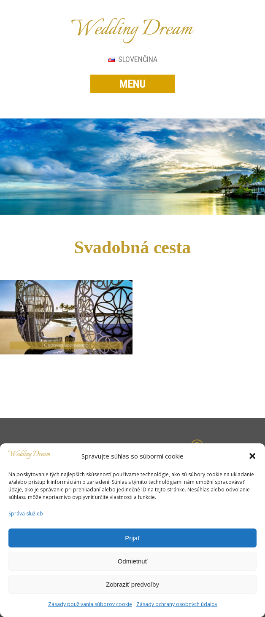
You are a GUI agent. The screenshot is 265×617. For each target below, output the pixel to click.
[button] (252, 456)
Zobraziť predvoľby (132, 584)
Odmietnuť (133, 561)
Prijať (132, 538)
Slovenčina (132, 59)
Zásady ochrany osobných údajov (176, 604)
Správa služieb (25, 513)
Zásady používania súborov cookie (90, 604)
